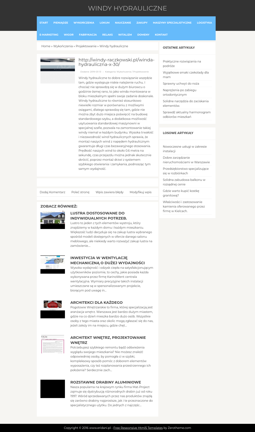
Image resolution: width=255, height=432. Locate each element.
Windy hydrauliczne (113, 46)
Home (45, 46)
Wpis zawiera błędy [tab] (110, 192)
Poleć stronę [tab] (80, 192)
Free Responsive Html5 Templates (138, 428)
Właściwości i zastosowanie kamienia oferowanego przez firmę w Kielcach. (184, 206)
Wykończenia (63, 46)
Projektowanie (86, 46)
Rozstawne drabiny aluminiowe (105, 382)
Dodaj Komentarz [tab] (52, 192)
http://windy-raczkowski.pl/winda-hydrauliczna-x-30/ (117, 62)
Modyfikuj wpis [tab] (140, 192)
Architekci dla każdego (96, 302)
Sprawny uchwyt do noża (181, 83)
